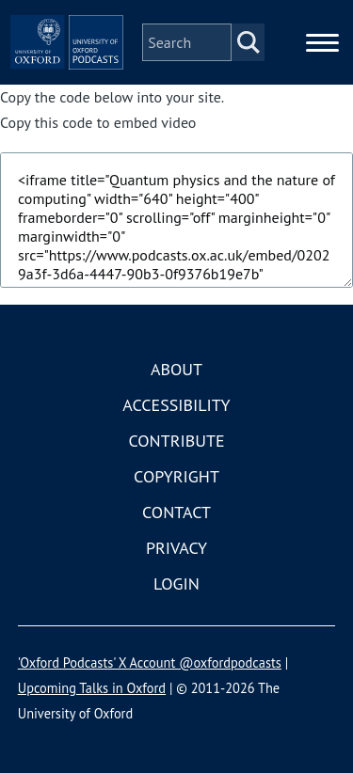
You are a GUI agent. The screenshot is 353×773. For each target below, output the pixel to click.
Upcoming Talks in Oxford (92, 688)
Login (176, 583)
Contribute (176, 440)
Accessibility (176, 405)
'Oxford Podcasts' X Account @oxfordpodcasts (149, 662)
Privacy (176, 548)
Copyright (176, 476)
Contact (176, 512)
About (176, 369)
